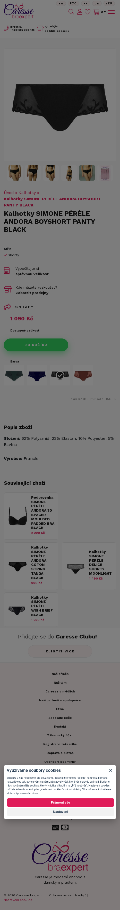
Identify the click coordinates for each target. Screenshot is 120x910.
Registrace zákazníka (60, 744)
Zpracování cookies (27, 793)
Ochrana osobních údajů (67, 895)
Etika (60, 709)
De (97, 3)
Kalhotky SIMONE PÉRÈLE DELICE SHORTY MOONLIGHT (100, 562)
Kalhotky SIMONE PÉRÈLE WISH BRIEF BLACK (42, 606)
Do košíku (36, 345)
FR (85, 3)
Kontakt (60, 726)
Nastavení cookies (18, 900)
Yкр (109, 3)
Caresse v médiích (60, 691)
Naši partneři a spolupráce (60, 700)
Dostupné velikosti (25, 330)
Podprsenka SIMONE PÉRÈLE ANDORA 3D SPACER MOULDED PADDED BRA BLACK (42, 512)
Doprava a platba (60, 753)
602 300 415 (22, 29)
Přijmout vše (60, 802)
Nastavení (60, 812)
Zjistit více (60, 651)
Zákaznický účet (60, 735)
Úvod (9, 192)
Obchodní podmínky (60, 762)
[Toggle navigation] (111, 12)
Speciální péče (60, 718)
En (61, 3)
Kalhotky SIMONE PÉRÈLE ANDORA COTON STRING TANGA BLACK (39, 562)
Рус (73, 3)
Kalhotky (27, 192)
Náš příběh (60, 674)
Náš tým (60, 682)
